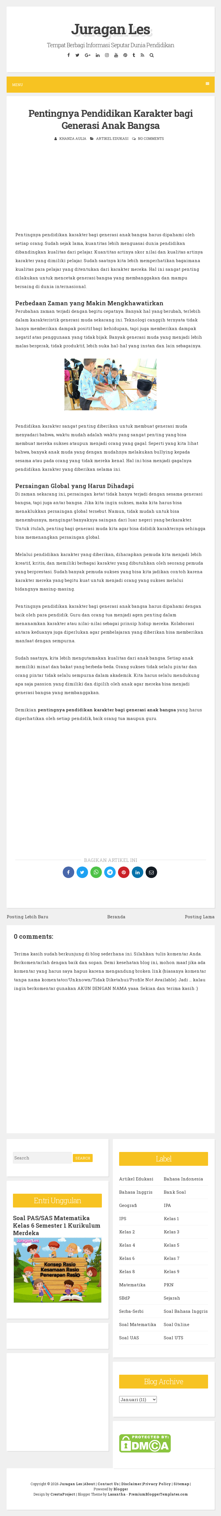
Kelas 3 (171, 1232)
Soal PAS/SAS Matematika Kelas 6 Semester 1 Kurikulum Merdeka (56, 1225)
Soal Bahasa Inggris (186, 1311)
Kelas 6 (127, 1258)
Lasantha (116, 1494)
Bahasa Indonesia (183, 1179)
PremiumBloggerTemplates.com (158, 1494)
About (89, 1483)
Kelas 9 (171, 1271)
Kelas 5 (171, 1245)
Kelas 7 (172, 1258)
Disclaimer (131, 1483)
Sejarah (172, 1298)
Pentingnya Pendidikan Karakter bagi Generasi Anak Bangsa (110, 119)
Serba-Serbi (131, 1311)
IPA (167, 1205)
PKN (169, 1285)
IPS (122, 1218)
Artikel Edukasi (112, 138)
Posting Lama (200, 916)
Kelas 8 (127, 1271)
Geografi (128, 1205)
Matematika (132, 1285)
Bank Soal (175, 1192)
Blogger (120, 1489)
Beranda (116, 916)
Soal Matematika (137, 1324)
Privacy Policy (157, 1483)
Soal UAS (129, 1337)
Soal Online (176, 1324)
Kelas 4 (127, 1245)
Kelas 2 (127, 1232)
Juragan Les (110, 28)
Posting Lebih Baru (27, 916)
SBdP (124, 1298)
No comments (151, 138)
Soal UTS (173, 1337)
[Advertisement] (110, 190)
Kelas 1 (171, 1218)
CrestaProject (62, 1494)
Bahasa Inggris (136, 1192)
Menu (110, 84)
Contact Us (108, 1483)
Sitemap (181, 1483)
